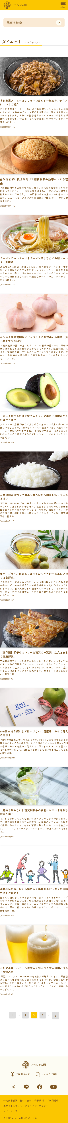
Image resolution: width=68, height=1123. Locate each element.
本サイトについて (12, 1105)
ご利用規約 (53, 1100)
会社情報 (39, 1100)
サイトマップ (10, 1110)
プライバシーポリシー (37, 1105)
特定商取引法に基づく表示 (17, 1100)
